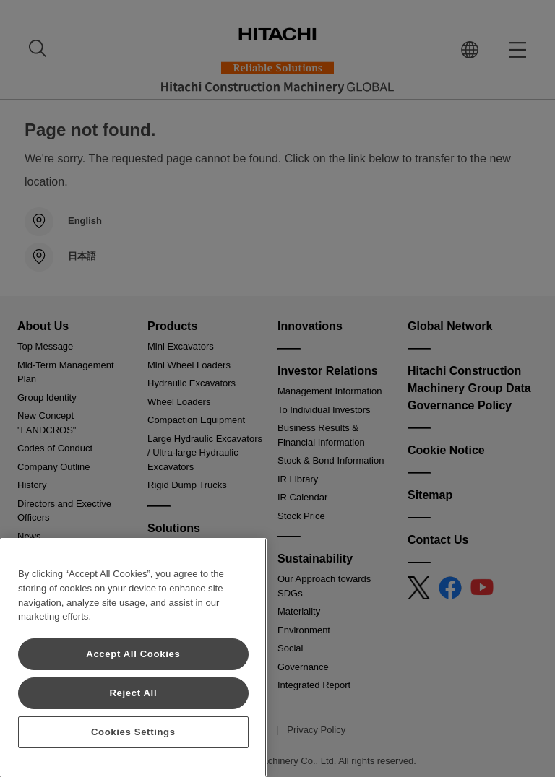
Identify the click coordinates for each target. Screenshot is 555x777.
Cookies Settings (133, 731)
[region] (133, 657)
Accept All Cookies (133, 653)
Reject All (133, 692)
